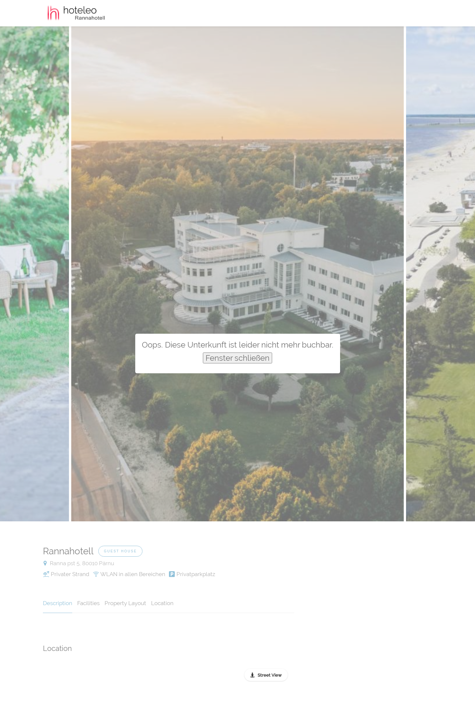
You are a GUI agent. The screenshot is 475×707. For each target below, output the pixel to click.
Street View (270, 675)
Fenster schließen (237, 358)
